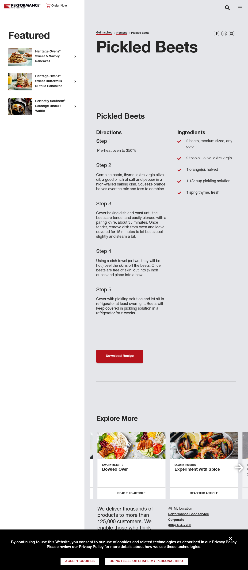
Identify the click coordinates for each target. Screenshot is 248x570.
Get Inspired (104, 32)
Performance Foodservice (22, 6)
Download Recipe (120, 356)
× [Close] (230, 539)
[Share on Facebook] (216, 33)
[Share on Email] (231, 33)
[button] (239, 468)
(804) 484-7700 (179, 525)
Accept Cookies (80, 561)
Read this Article (131, 493)
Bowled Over (115, 470)
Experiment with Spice (197, 470)
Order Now (56, 6)
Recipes (121, 33)
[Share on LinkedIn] (224, 33)
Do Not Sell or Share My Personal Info (146, 561)
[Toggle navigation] (227, 8)
